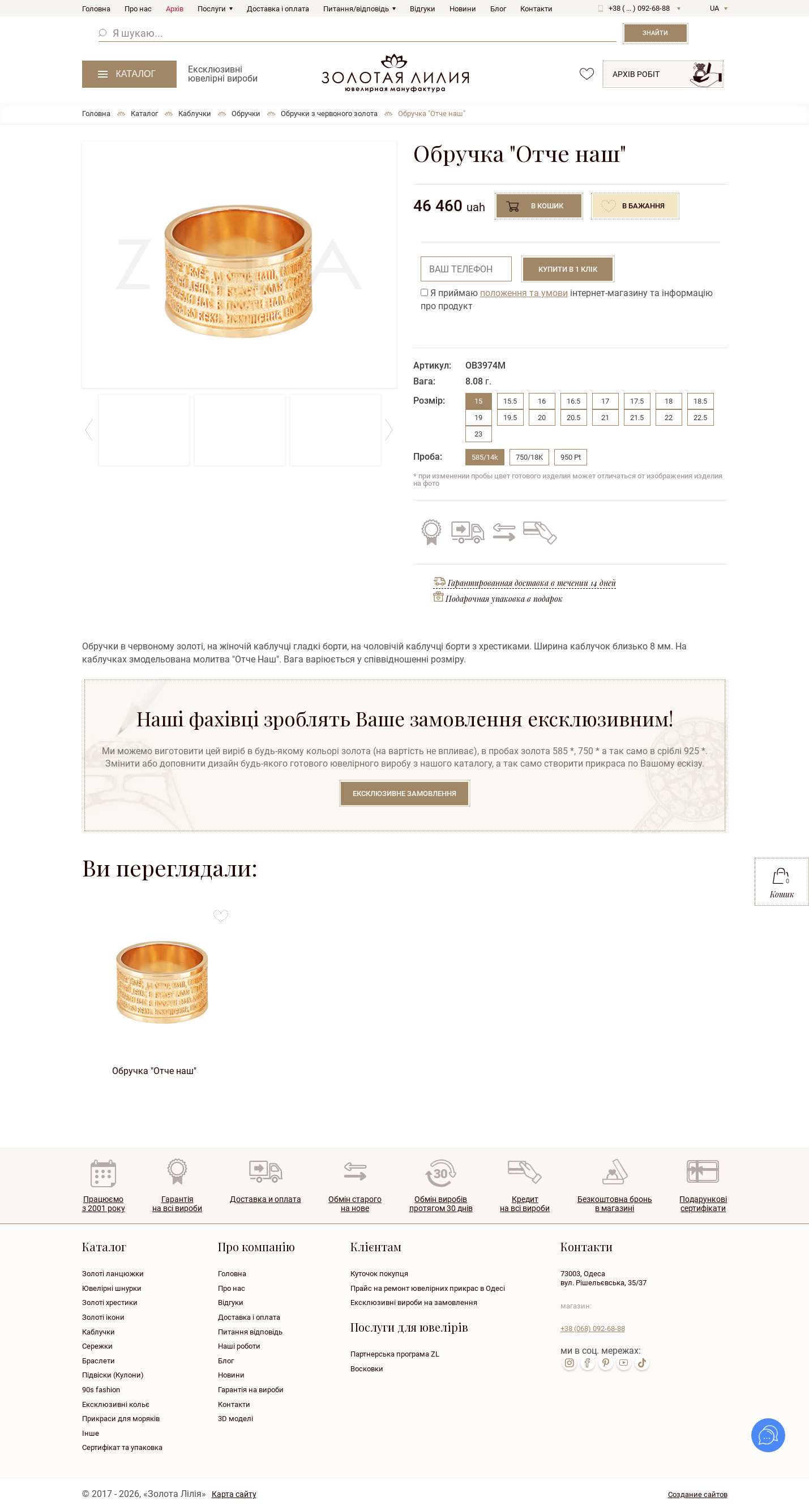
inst (569, 1362)
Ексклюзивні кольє (115, 1404)
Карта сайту (234, 1494)
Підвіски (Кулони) (113, 1375)
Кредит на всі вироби (537, 532)
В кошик (547, 206)
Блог (498, 9)
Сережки (97, 1346)
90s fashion (101, 1389)
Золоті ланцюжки (113, 1273)
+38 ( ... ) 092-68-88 (639, 8)
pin (605, 1362)
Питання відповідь (250, 1332)
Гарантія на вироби (251, 1389)
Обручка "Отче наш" (154, 1071)
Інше (90, 1433)
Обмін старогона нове (355, 1204)
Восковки (366, 1368)
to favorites (220, 911)
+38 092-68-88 (592, 1328)
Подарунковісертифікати (703, 1204)
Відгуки (422, 9)
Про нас (138, 9)
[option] (239, 265)
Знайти (655, 33)
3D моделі (235, 1418)
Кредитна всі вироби (525, 1204)
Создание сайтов (697, 1494)
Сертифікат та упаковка (122, 1447)
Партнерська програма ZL (394, 1354)
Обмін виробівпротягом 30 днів (441, 1204)
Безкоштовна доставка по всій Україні (468, 532)
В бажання (643, 206)
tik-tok (642, 1362)
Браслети (98, 1361)
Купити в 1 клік (567, 269)
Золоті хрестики (110, 1302)
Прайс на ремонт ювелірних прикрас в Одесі (427, 1288)
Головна (96, 9)
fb (587, 1362)
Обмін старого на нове (502, 532)
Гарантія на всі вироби (431, 532)
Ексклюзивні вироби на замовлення (413, 1302)
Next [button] (389, 430)
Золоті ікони (103, 1317)
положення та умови (524, 293)
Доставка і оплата (278, 9)
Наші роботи (239, 1346)
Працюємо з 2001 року (103, 1204)
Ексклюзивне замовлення (404, 793)
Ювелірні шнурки (112, 1288)
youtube (624, 1362)
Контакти (536, 9)
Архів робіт (636, 74)
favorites (587, 74)
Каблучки (98, 1332)
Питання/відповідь (356, 9)
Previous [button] (89, 430)
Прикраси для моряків (121, 1418)
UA (714, 8)
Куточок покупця (379, 1273)
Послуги (212, 9)
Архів (174, 9)
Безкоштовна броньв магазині (614, 1204)
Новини (463, 9)
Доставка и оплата (265, 1199)
